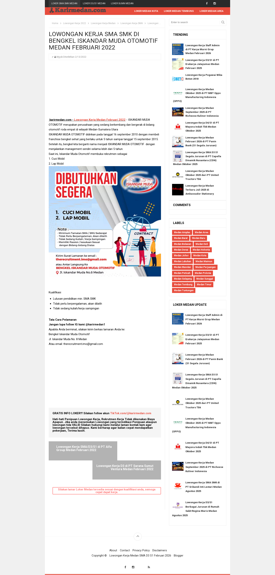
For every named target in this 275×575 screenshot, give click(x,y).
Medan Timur (204, 284)
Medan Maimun (204, 261)
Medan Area (201, 232)
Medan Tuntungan (183, 290)
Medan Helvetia (201, 250)
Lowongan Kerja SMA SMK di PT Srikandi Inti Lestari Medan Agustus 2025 (203, 487)
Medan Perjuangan (205, 267)
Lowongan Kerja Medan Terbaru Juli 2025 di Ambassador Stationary (199, 189)
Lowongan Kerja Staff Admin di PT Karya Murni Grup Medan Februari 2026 (202, 49)
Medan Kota (199, 255)
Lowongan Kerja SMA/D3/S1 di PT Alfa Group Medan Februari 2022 (78, 450)
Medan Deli (202, 244)
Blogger (179, 555)
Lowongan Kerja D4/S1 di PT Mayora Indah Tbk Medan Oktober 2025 (202, 126)
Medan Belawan (182, 244)
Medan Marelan (182, 267)
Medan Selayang (183, 279)
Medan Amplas (182, 232)
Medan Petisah (182, 273)
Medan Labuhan (182, 261)
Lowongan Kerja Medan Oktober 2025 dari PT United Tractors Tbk (202, 175)
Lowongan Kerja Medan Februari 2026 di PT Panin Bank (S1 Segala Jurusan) (201, 141)
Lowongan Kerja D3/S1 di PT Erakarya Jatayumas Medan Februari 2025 (202, 64)
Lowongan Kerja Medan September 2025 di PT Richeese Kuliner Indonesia (202, 112)
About (113, 550)
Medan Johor (181, 255)
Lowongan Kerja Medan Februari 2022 (99, 120)
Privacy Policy (141, 550)
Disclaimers (160, 550)
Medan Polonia (203, 273)
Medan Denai (181, 250)
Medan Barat (181, 238)
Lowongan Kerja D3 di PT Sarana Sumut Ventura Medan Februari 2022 (132, 450)
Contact (125, 550)
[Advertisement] (105, 91)
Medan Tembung (183, 284)
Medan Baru (198, 238)
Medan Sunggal (204, 279)
